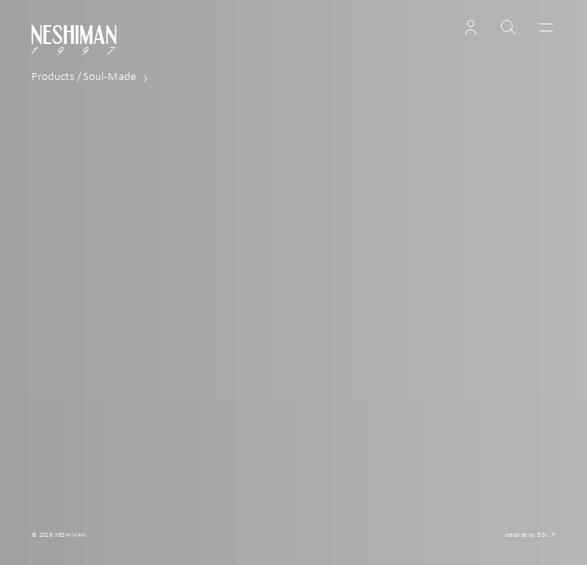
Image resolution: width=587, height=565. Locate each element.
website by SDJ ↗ (530, 535)
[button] (470, 27)
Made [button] (93, 78)
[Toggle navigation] (543, 27)
